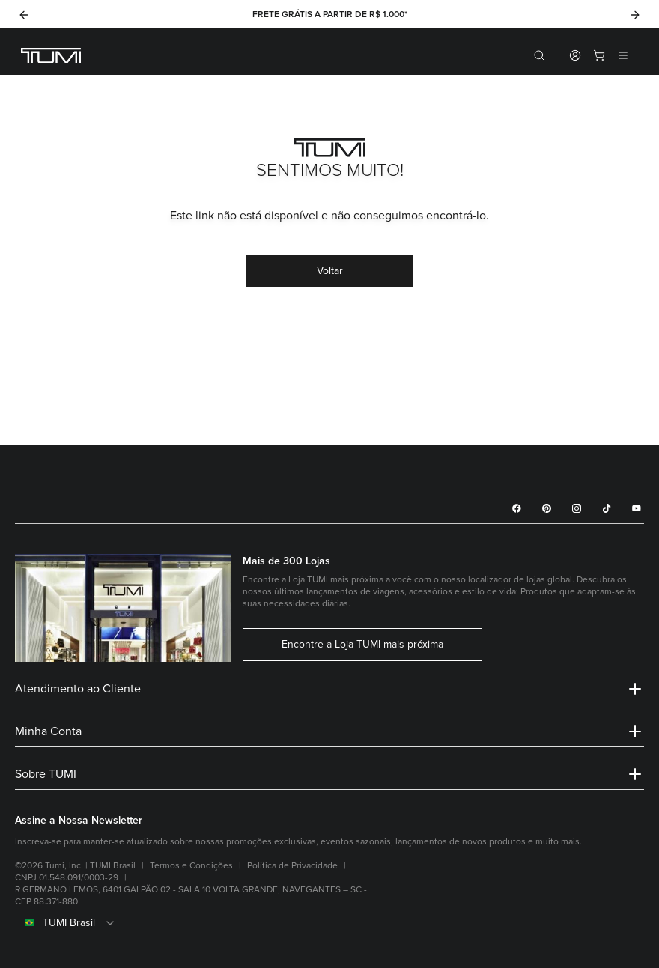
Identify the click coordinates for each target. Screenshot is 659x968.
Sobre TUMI (329, 774)
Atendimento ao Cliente (329, 689)
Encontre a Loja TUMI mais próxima (362, 645)
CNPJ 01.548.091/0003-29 (66, 877)
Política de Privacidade (292, 865)
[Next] (635, 15)
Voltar (330, 270)
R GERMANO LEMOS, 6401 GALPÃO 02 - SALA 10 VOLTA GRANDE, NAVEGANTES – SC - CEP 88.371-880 (191, 895)
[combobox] (329, 923)
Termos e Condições (191, 865)
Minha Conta (329, 731)
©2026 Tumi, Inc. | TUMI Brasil (75, 865)
